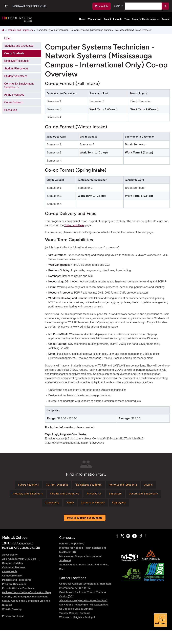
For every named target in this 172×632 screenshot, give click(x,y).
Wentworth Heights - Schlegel (77, 619)
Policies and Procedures (16, 582)
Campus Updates (12, 565)
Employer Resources (16, 60)
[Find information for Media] (69, 504)
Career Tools (9, 573)
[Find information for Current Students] (55, 485)
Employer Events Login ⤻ (145, 19)
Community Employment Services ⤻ (19, 85)
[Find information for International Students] (125, 485)
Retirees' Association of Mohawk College (26, 594)
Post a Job (101, 6)
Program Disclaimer (14, 586)
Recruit (107, 19)
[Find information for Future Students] (24, 485)
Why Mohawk (94, 19)
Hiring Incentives (14, 94)
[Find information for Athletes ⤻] (94, 495)
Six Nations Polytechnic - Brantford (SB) (83, 602)
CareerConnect (13, 102)
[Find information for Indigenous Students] (88, 485)
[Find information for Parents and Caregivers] (63, 495)
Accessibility (10, 556)
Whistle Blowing (12, 611)
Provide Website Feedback (18, 590)
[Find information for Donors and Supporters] (147, 495)
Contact (165, 19)
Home (82, 19)
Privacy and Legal (13, 618)
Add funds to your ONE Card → (21, 561)
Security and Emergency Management (25, 598)
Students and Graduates (18, 45)
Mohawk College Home (29, 6)
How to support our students (84, 520)
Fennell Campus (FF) (71, 545)
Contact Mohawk (12, 577)
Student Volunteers (15, 76)
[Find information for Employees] (122, 504)
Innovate (117, 19)
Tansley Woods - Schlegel (74, 615)
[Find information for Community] (49, 504)
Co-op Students (14, 53)
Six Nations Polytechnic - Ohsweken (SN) (84, 606)
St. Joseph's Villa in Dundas (76, 611)
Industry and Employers (20, 30)
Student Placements (16, 68)
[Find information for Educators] (117, 495)
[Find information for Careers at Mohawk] (94, 504)
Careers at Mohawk (13, 569)
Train (127, 19)
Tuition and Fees (74, 225)
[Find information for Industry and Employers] (24, 495)
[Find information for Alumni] (153, 485)
